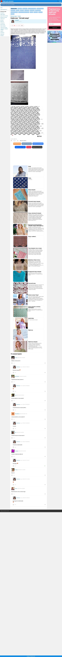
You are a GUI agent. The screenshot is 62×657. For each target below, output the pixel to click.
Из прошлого (27, 10)
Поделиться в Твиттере (37, 147)
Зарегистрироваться (3, 9)
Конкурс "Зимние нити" (31, 656)
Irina (15, 395)
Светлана (17, 20)
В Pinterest (29, 147)
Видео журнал (2, 14)
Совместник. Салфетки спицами (4, 29)
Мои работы (20, 8)
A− (12, 25)
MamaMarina (17, 413)
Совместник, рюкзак (3, 27)
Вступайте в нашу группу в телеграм (7, 4)
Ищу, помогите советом (4, 15)
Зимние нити (2, 18)
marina (16, 357)
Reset (22, 25)
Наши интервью (37, 10)
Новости (1, 31)
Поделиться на (20, 147)
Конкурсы (2, 35)
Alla (15, 432)
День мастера (2, 24)
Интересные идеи (3, 11)
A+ (19, 25)
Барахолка (2, 21)
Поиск (60, 1)
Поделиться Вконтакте (26, 143)
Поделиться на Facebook (38, 143)
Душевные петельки (3, 17)
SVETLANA (17, 376)
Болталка (1, 20)
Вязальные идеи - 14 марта (16, 16)
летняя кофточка (14, 138)
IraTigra (16, 469)
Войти (1, 7)
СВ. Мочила (2, 32)
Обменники (2, 34)
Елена (16, 488)
